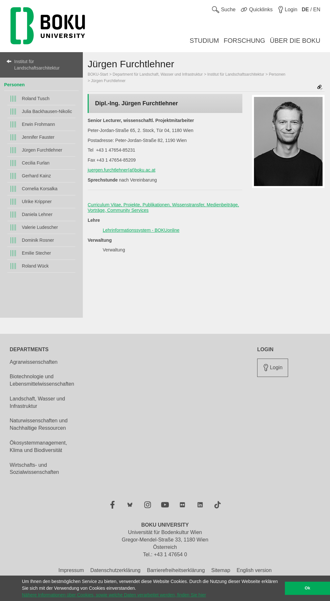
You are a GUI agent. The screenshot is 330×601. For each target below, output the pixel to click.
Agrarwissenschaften (34, 362)
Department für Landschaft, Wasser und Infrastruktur (158, 74)
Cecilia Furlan (36, 162)
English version (254, 570)
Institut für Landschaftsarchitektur (37, 64)
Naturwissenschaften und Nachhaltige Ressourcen (39, 424)
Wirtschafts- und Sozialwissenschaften (34, 468)
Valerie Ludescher (40, 227)
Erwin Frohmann (38, 124)
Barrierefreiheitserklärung (176, 570)
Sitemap (220, 570)
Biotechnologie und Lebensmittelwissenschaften (42, 380)
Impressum (71, 570)
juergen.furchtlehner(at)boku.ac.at (121, 170)
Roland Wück (35, 265)
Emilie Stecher (36, 253)
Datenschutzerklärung (115, 570)
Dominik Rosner (38, 240)
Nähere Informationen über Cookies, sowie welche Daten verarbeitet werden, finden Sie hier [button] (114, 594)
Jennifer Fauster (38, 137)
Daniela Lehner (37, 214)
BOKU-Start (98, 74)
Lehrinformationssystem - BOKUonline (141, 230)
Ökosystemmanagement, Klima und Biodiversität (38, 446)
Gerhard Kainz (36, 175)
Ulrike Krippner (37, 201)
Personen (14, 84)
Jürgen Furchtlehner (42, 150)
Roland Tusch (36, 98)
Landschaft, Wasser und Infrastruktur (37, 402)
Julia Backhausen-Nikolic (47, 111)
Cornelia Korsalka (40, 188)
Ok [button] (307, 588)
